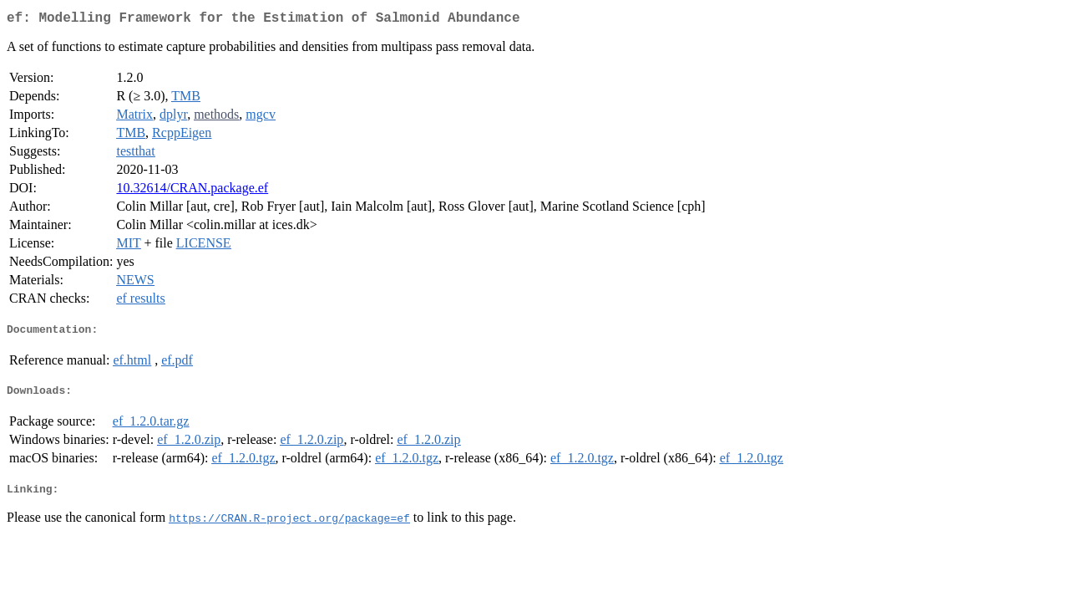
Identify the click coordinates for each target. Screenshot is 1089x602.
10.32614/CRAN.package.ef (192, 191)
